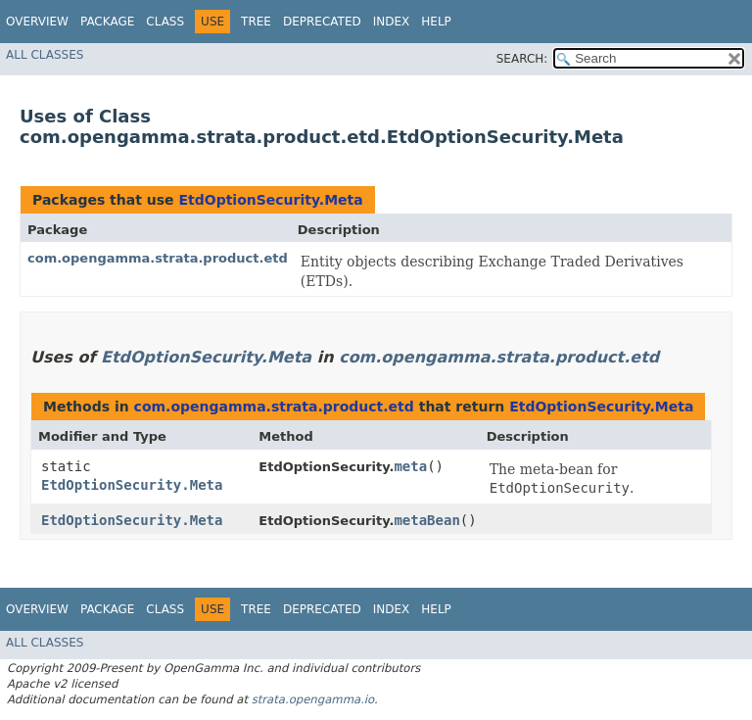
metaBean (426, 520)
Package (107, 21)
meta (410, 466)
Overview (37, 21)
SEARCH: (522, 59)
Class (165, 21)
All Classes (44, 55)
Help (436, 21)
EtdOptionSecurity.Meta (270, 200)
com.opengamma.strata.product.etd (157, 258)
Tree (256, 21)
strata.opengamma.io (313, 699)
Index (391, 21)
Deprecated (322, 21)
